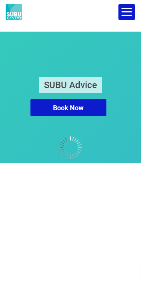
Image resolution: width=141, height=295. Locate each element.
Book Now (68, 108)
